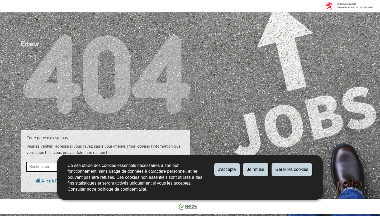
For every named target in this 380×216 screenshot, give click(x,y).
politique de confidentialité (122, 189)
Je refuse (255, 169)
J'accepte (227, 169)
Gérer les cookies (292, 169)
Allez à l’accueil (53, 180)
